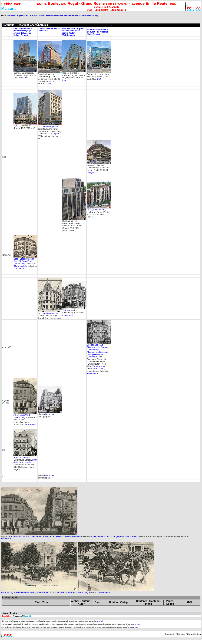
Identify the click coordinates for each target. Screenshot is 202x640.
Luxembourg (7, 592)
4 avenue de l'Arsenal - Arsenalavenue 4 (62, 536)
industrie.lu (18, 268)
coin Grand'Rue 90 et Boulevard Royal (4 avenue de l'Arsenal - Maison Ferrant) (23, 31)
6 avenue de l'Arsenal (24, 592)
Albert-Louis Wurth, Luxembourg (22, 416)
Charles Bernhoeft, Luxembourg (73, 592)
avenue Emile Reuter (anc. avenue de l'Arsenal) (76, 15)
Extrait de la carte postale (25, 461)
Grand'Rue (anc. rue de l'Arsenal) (38, 15)
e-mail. (101, 621)
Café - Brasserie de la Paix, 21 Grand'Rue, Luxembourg (23, 261)
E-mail (135, 627)
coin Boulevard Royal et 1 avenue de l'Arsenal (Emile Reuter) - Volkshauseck (74, 31)
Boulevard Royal (14, 15)
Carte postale (20, 266)
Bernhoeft (50, 414)
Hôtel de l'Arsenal (21, 457)
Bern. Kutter (98, 368)
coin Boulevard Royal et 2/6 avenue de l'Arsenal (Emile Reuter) (98, 32)
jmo (25, 77)
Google (90, 172)
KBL (15, 126)
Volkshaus (67, 310)
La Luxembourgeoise (48, 126)
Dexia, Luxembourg (96, 209)
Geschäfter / (16, 616)
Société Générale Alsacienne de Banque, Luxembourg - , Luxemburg (98, 351)
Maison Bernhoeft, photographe (108, 536)
